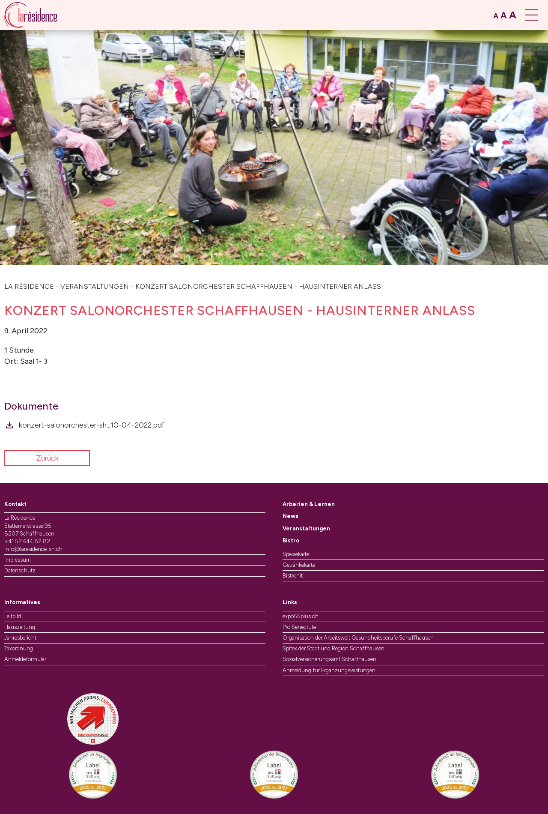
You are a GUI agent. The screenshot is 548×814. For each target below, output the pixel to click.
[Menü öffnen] (532, 15)
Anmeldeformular (25, 659)
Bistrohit (293, 575)
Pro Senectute (299, 627)
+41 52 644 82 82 (27, 541)
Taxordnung (18, 648)
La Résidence (29, 286)
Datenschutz (20, 570)
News (290, 516)
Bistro (291, 540)
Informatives (22, 602)
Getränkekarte (299, 565)
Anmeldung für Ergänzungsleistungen (329, 670)
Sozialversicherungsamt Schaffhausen (329, 659)
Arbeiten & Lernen (309, 504)
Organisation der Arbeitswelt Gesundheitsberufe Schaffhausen (358, 637)
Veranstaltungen (94, 286)
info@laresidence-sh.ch (33, 549)
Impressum (17, 560)
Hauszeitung (19, 627)
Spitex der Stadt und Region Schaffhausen (333, 648)
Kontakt (15, 504)
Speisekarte (296, 554)
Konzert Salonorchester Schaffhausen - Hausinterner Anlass (258, 286)
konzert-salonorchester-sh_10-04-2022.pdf (91, 425)
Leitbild (12, 616)
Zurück (47, 458)
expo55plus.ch (301, 616)
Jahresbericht (20, 637)
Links (290, 602)
